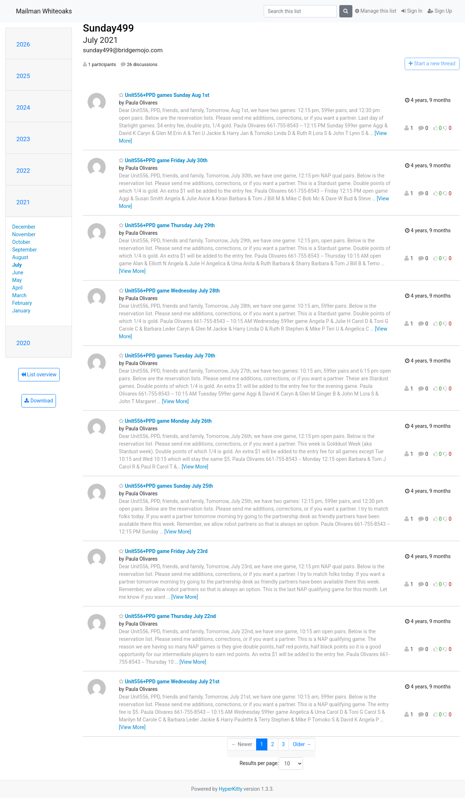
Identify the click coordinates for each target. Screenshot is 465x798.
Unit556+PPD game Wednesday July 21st (169, 681)
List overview (39, 374)
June (18, 272)
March (19, 295)
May (17, 280)
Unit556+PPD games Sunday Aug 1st (164, 95)
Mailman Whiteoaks (44, 11)
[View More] (132, 271)
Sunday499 (108, 28)
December (24, 227)
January (21, 311)
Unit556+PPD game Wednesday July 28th (169, 291)
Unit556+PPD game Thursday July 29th (167, 225)
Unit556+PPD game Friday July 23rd (163, 551)
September (24, 250)
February (22, 303)
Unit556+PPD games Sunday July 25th (166, 486)
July (17, 265)
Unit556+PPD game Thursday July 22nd (167, 616)
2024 (23, 107)
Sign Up (440, 11)
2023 (23, 139)
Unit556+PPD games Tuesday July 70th (167, 356)
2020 (23, 343)
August (20, 257)
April (17, 288)
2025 (23, 75)
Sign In (411, 11)
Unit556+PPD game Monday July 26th (165, 421)
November (24, 234)
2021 (23, 202)
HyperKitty (230, 789)
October (21, 242)
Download (38, 401)
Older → (302, 744)
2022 (23, 170)
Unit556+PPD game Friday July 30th (163, 160)
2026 (23, 44)
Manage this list (375, 11)
